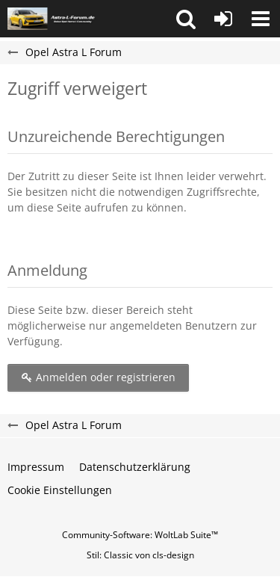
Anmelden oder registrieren (98, 377)
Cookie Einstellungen (59, 490)
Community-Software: (140, 534)
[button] (186, 19)
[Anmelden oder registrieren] (223, 19)
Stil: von (140, 555)
